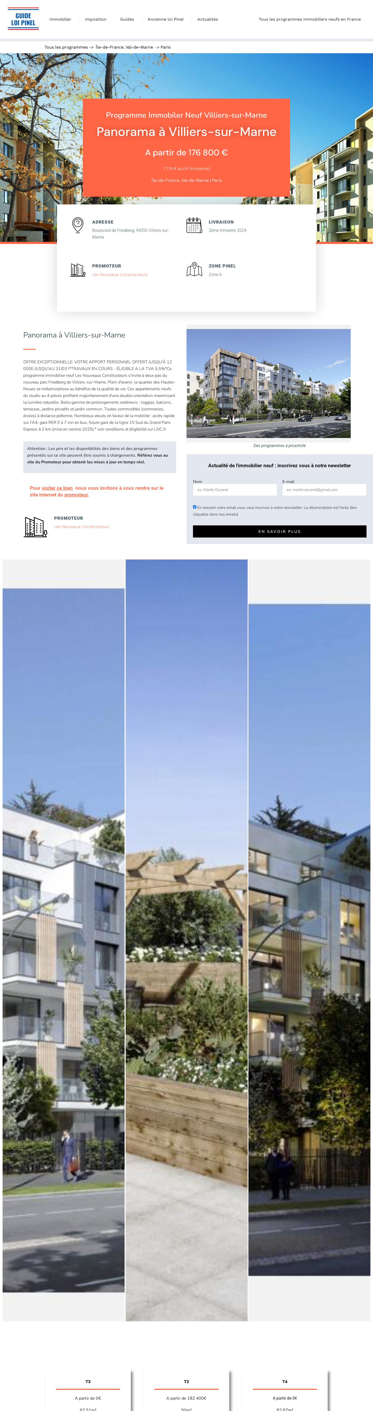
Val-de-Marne (139, 47)
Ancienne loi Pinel (167, 19)
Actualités (207, 19)
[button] (7, 940)
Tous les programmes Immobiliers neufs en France (311, 19)
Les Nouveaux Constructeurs (119, 274)
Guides (128, 19)
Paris (165, 47)
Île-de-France (110, 47)
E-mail (288, 482)
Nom (197, 482)
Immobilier (61, 19)
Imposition (97, 19)
